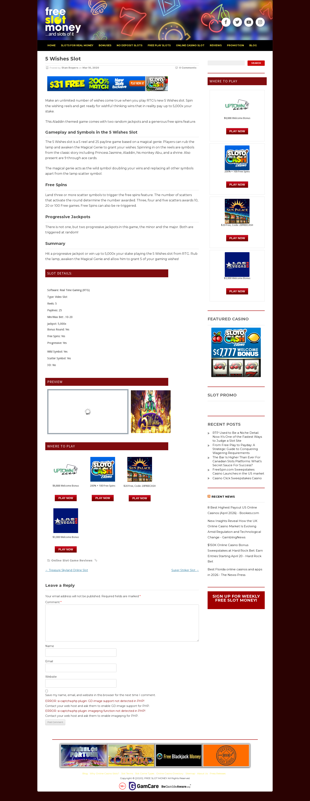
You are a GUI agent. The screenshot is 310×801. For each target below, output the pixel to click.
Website (51, 676)
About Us (202, 773)
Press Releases (218, 773)
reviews (216, 45)
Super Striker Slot (185, 570)
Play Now (66, 498)
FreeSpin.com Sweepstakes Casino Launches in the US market (238, 471)
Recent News (223, 496)
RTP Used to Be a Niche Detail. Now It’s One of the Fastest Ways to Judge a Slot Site (237, 436)
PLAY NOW (102, 498)
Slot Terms (127, 773)
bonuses (105, 45)
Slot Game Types (144, 773)
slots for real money (77, 45)
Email (49, 661)
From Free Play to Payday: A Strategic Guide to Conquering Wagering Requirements (235, 449)
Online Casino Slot (190, 45)
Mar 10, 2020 (90, 67)
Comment (53, 602)
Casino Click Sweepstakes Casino (237, 478)
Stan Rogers (69, 67)
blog (253, 45)
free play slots (159, 45)
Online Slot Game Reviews (72, 560)
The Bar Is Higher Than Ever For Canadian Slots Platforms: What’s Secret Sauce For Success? (237, 461)
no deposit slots (129, 45)
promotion (235, 45)
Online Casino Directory (169, 773)
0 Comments (188, 67)
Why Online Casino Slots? (104, 773)
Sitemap (190, 773)
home (51, 45)
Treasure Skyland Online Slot (66, 570)
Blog (85, 773)
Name (49, 646)
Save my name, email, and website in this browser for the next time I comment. (100, 695)
